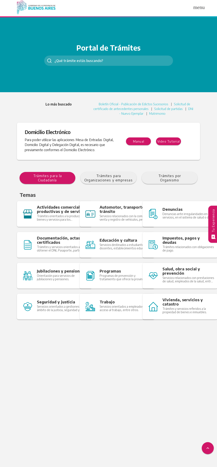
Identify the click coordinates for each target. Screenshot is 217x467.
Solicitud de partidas (173, 109)
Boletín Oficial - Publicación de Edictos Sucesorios (132, 104)
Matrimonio (161, 114)
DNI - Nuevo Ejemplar (131, 114)
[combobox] (108, 61)
